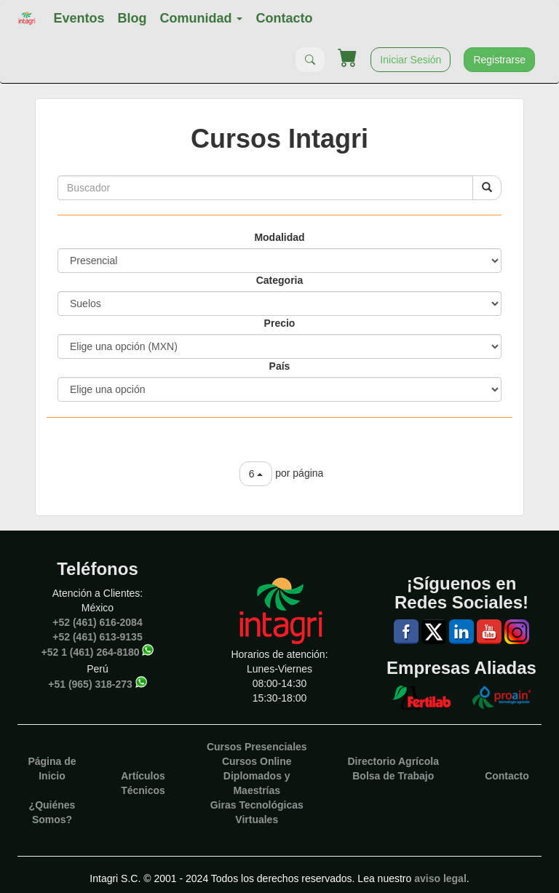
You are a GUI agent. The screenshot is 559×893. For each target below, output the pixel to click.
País (279, 366)
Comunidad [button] (200, 18)
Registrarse (499, 60)
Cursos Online (257, 761)
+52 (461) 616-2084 (97, 622)
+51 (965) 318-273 (90, 684)
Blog (131, 18)
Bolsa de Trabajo (393, 776)
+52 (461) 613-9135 (97, 637)
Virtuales (256, 819)
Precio (280, 323)
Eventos (78, 18)
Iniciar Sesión (410, 60)
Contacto (283, 18)
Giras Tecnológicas (257, 805)
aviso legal (440, 878)
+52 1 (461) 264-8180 (90, 652)
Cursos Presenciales (257, 747)
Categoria (280, 280)
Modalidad (279, 237)
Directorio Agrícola (393, 761)
